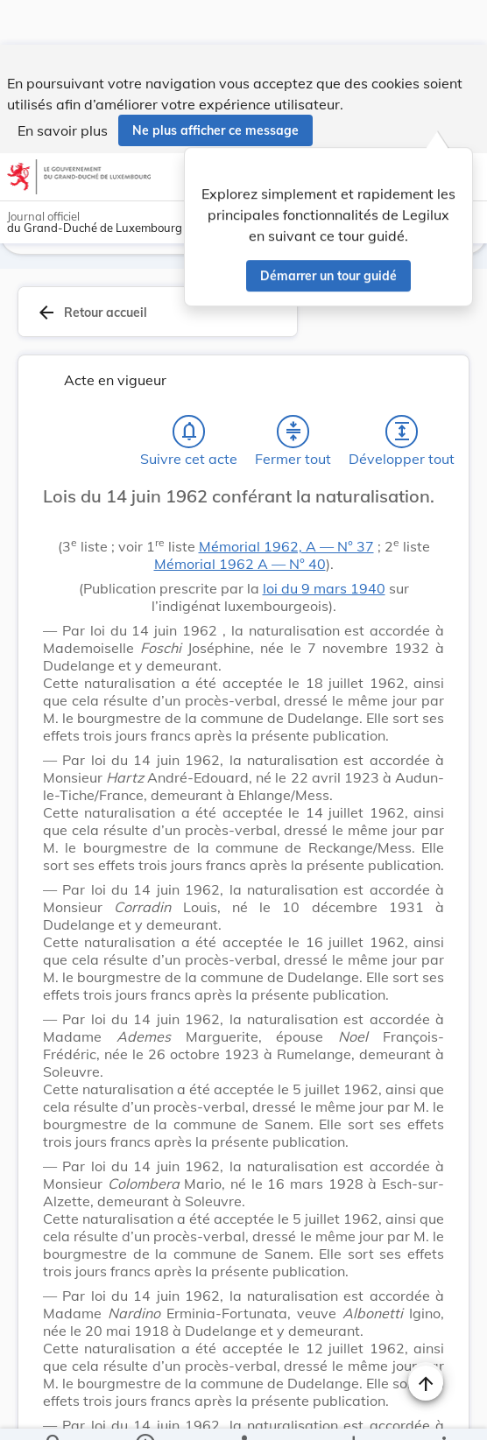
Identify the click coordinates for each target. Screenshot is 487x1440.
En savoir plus (63, 86)
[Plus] (443, 1412)
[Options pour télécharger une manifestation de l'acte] (353, 1412)
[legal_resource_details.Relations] (243, 1412)
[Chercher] (54, 1412)
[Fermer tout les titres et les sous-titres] (293, 387)
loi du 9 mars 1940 (324, 543)
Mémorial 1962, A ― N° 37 (286, 501)
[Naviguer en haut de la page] (425, 1338)
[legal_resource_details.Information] (144, 1412)
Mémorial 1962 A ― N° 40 (240, 519)
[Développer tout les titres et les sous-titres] (402, 387)
